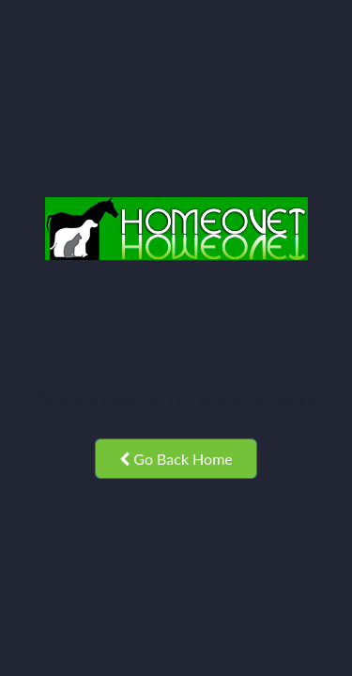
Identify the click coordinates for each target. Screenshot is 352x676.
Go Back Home (176, 459)
